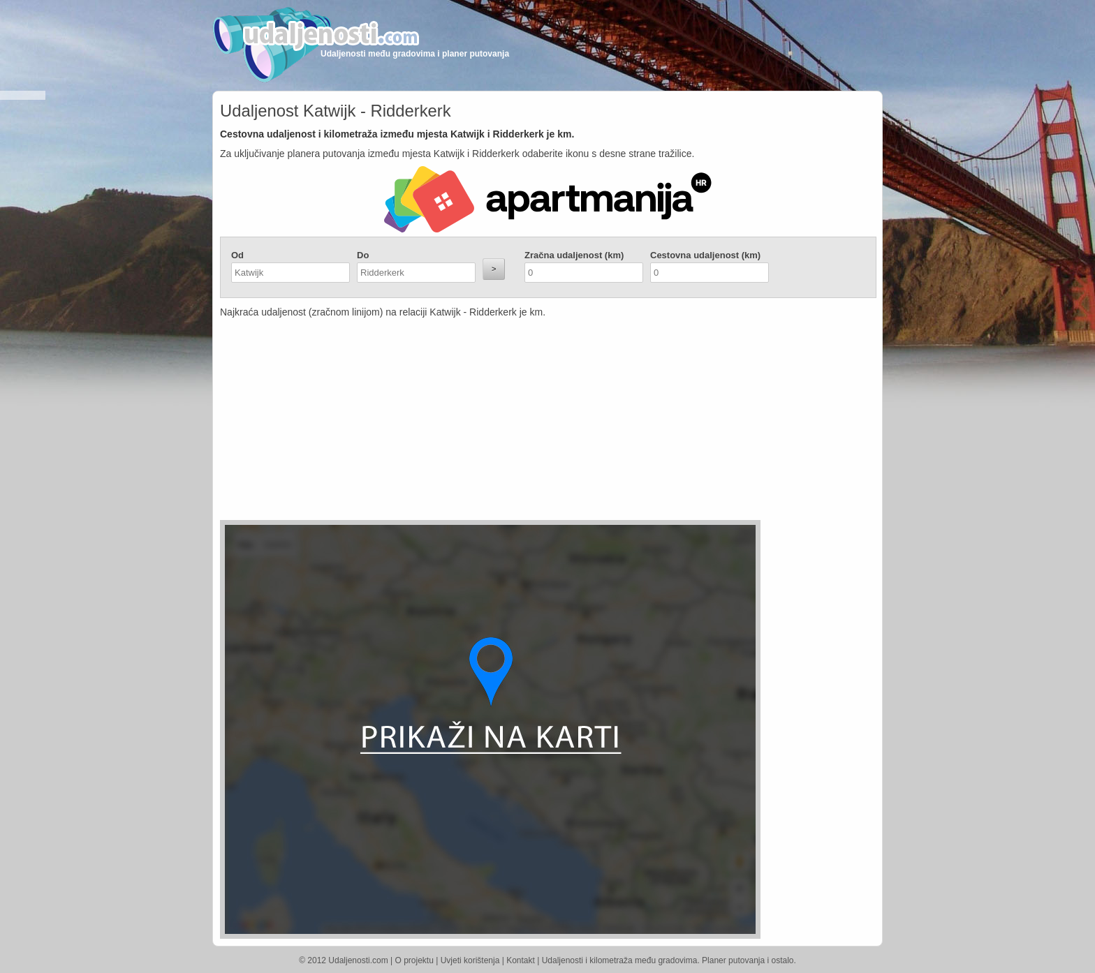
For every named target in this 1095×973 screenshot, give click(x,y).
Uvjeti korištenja (470, 960)
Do (363, 255)
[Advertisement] (464, 422)
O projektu (414, 960)
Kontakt (520, 960)
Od (237, 255)
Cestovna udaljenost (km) (705, 255)
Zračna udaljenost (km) (574, 255)
